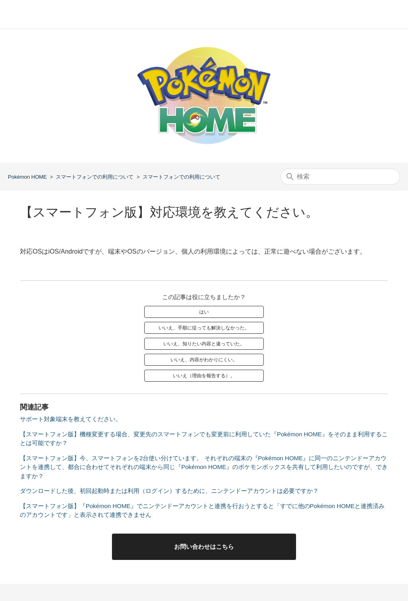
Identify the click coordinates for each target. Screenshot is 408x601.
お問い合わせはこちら (204, 546)
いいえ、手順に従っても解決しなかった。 (204, 328)
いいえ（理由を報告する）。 (204, 375)
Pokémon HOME (27, 177)
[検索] (340, 177)
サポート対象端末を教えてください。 (71, 419)
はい (204, 312)
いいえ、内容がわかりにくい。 (204, 360)
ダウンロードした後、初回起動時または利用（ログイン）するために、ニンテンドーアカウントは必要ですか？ (169, 490)
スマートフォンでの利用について (94, 177)
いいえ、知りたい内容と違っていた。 (204, 344)
